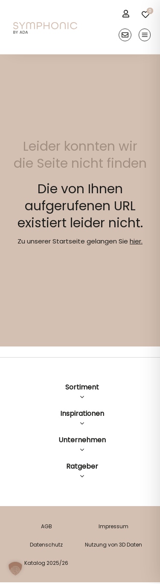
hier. (136, 241)
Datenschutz (46, 544)
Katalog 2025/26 (46, 563)
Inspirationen (82, 413)
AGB (46, 526)
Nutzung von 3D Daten (113, 544)
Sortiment (82, 387)
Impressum (113, 526)
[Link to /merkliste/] (145, 14)
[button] (15, 568)
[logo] (45, 25)
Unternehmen (82, 440)
